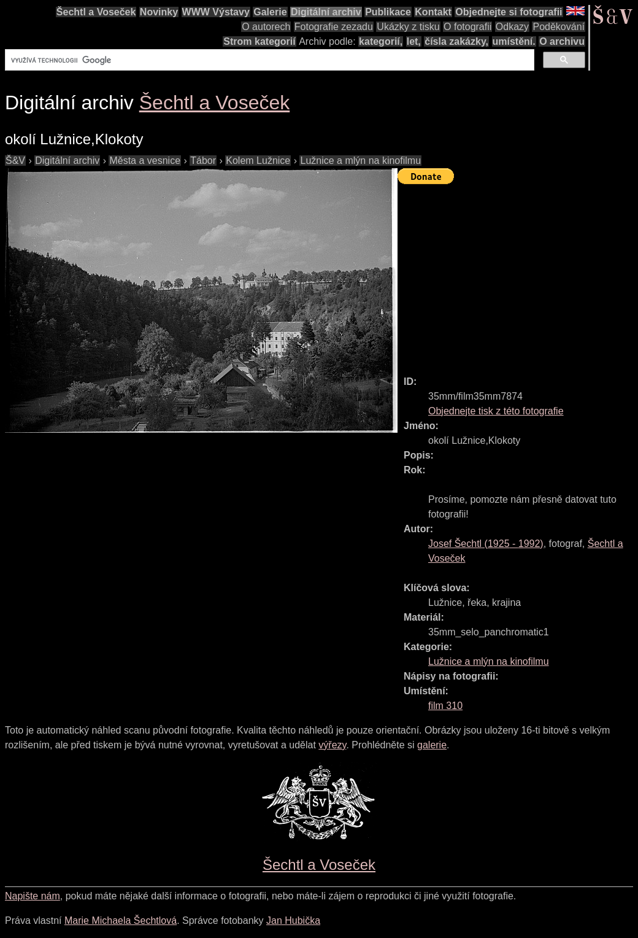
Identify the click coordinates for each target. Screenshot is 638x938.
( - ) (486, 543)
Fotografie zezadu (333, 26)
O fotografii (467, 26)
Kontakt (433, 12)
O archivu (562, 41)
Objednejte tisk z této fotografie (496, 411)
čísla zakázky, (456, 41)
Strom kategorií (259, 41)
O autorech (266, 26)
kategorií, (380, 41)
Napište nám (32, 896)
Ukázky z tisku (408, 26)
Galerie (269, 12)
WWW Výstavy (216, 12)
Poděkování (558, 26)
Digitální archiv (326, 12)
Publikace (388, 12)
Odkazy (512, 26)
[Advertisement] (518, 274)
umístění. (514, 41)
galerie (432, 745)
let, (414, 41)
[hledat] (268, 60)
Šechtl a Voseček (96, 12)
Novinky (159, 12)
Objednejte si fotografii (508, 12)
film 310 (445, 705)
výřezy (332, 745)
